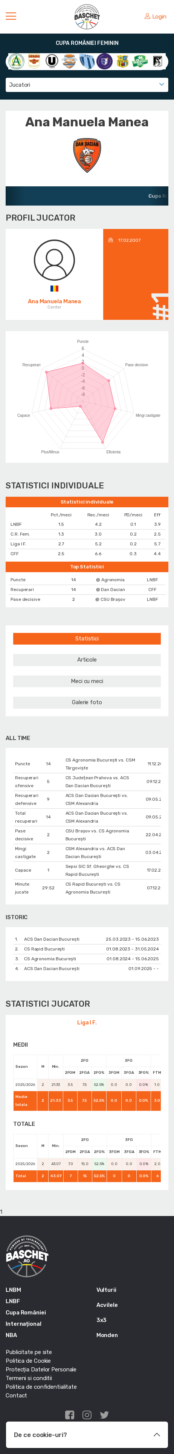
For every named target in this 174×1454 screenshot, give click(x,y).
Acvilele (107, 1305)
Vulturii (106, 1290)
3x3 (101, 1320)
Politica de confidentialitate (41, 1386)
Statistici (87, 638)
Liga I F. (87, 1022)
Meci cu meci (87, 681)
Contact (16, 1395)
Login (155, 16)
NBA (11, 1335)
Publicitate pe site (29, 1352)
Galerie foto (87, 702)
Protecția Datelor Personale (41, 1369)
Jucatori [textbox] (19, 84)
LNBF (13, 1301)
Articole (87, 659)
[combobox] (87, 85)
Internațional (23, 1323)
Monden (107, 1335)
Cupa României (26, 1312)
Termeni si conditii (29, 1378)
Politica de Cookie (28, 1360)
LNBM (13, 1290)
